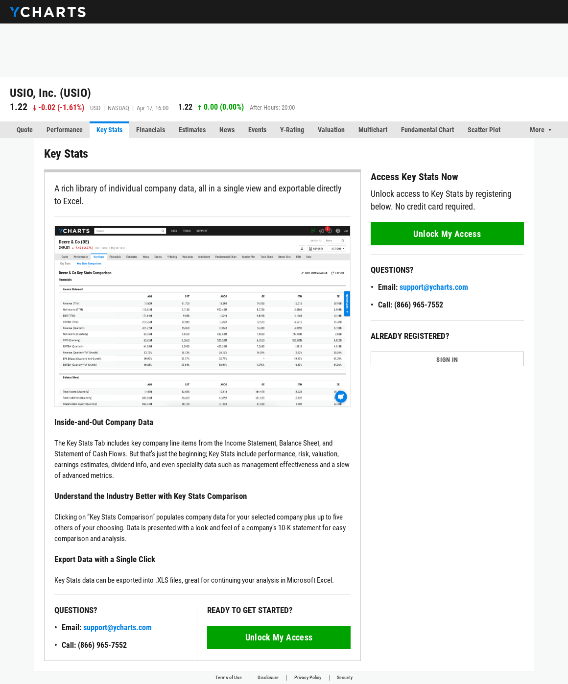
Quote (25, 130)
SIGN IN (447, 359)
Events (257, 130)
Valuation (331, 130)
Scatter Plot (484, 130)
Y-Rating (292, 130)
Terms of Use (228, 677)
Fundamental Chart (427, 130)
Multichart (372, 130)
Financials (150, 130)
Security (345, 677)
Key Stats (109, 130)
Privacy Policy (307, 677)
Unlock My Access (279, 637)
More (537, 130)
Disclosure (268, 677)
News (227, 130)
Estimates (192, 130)
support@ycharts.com (117, 627)
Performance (65, 130)
